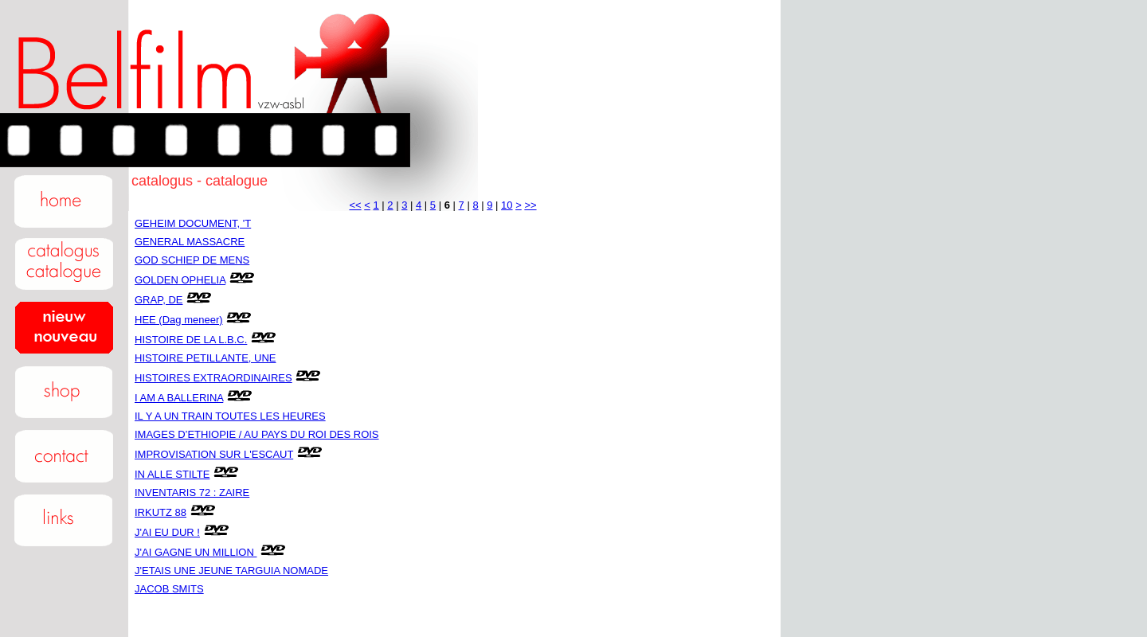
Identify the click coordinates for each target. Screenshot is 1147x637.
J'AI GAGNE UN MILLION (195, 552)
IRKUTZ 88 (160, 512)
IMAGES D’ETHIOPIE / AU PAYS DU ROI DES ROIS (257, 434)
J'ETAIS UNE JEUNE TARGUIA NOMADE (231, 570)
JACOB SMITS (169, 589)
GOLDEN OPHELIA (180, 280)
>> (530, 205)
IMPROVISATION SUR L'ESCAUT (214, 454)
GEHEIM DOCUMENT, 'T (193, 223)
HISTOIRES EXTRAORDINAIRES (213, 378)
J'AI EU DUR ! (167, 532)
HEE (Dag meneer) (179, 320)
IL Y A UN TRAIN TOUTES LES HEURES (230, 416)
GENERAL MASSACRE (190, 242)
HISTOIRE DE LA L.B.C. (191, 340)
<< (355, 205)
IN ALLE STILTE (172, 474)
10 (506, 205)
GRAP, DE (158, 300)
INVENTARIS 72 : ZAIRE (192, 492)
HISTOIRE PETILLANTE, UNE (205, 358)
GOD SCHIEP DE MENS (192, 260)
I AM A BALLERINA (179, 398)
